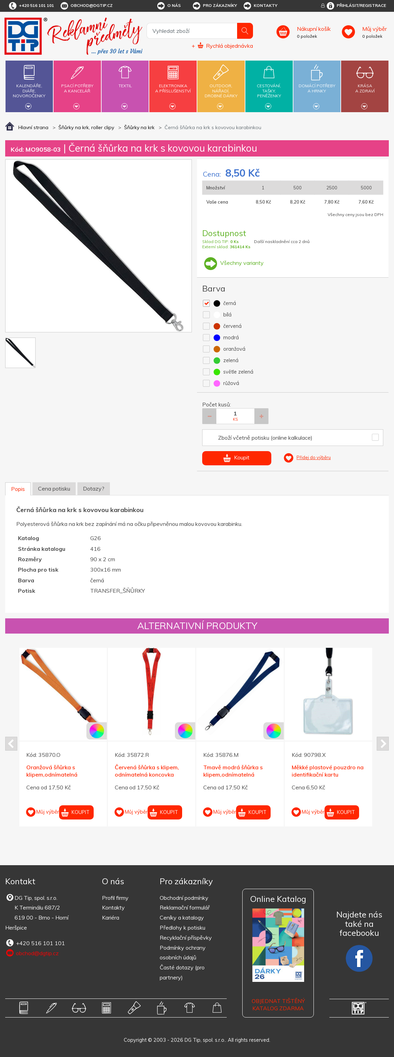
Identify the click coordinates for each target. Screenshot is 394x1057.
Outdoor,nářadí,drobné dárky (221, 85)
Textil (125, 81)
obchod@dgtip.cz (86, 6)
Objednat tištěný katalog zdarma (278, 1004)
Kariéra (110, 917)
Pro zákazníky (214, 6)
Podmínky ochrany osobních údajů (183, 952)
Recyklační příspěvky (186, 937)
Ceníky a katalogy (182, 917)
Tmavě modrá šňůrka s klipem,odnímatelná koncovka (233, 774)
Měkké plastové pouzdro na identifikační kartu (328, 771)
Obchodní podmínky (184, 897)
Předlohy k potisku (182, 927)
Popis (18, 488)
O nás (168, 6)
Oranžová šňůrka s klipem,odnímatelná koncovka (51, 774)
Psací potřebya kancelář (77, 84)
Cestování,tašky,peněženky (269, 85)
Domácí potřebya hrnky (317, 84)
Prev (11, 744)
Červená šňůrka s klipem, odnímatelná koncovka (147, 771)
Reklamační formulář (185, 907)
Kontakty (260, 6)
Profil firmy (115, 897)
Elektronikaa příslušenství (173, 84)
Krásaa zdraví (364, 84)
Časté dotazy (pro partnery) (182, 972)
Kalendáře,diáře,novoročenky (29, 85)
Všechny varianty (233, 262)
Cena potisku (54, 488)
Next (383, 744)
